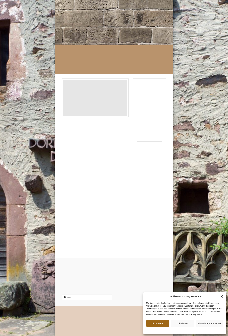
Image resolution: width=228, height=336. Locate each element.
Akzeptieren (158, 323)
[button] (221, 296)
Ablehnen (182, 323)
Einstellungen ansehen (209, 323)
